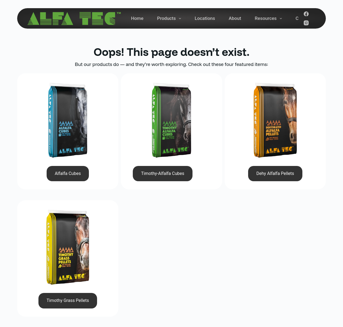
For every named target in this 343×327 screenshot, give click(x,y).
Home (137, 18)
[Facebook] (306, 13)
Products (170, 18)
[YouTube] (277, 287)
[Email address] (271, 267)
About (235, 18)
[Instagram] (306, 22)
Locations (205, 18)
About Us (203, 268)
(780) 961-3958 (123, 244)
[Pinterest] (302, 287)
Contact (202, 280)
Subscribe (308, 267)
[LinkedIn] (290, 287)
